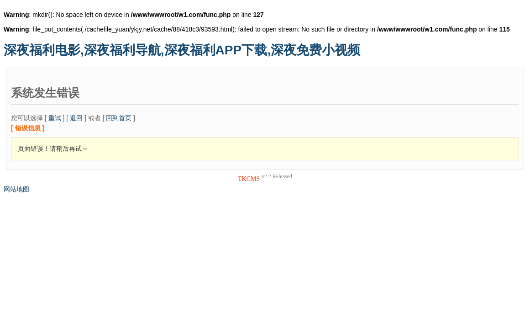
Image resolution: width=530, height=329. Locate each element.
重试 (54, 118)
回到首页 (118, 118)
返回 (76, 118)
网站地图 (16, 189)
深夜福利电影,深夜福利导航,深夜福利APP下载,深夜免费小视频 (182, 50)
